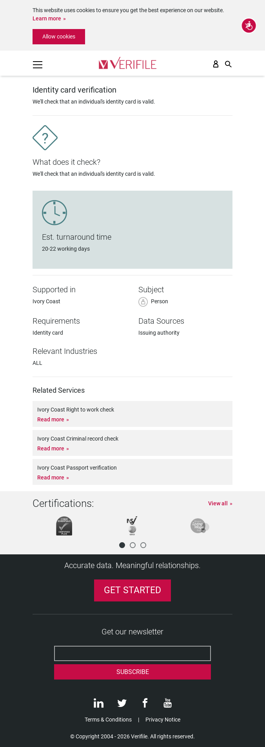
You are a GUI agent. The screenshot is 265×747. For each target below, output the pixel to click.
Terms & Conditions (108, 719)
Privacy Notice (162, 719)
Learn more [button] (47, 18)
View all (218, 503)
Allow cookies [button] (58, 36)
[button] (122, 545)
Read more (50, 419)
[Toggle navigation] (38, 64)
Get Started (132, 590)
